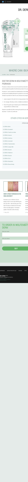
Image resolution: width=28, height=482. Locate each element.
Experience (2, 270)
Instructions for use (11, 270)
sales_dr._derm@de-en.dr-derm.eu (6, 277)
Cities (25, 270)
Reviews (20, 270)
